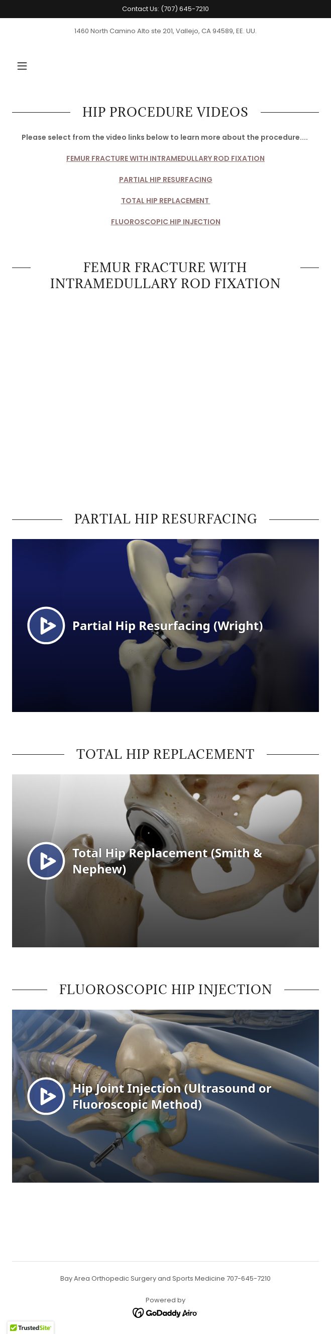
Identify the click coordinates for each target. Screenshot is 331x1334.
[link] (165, 1312)
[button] (22, 66)
